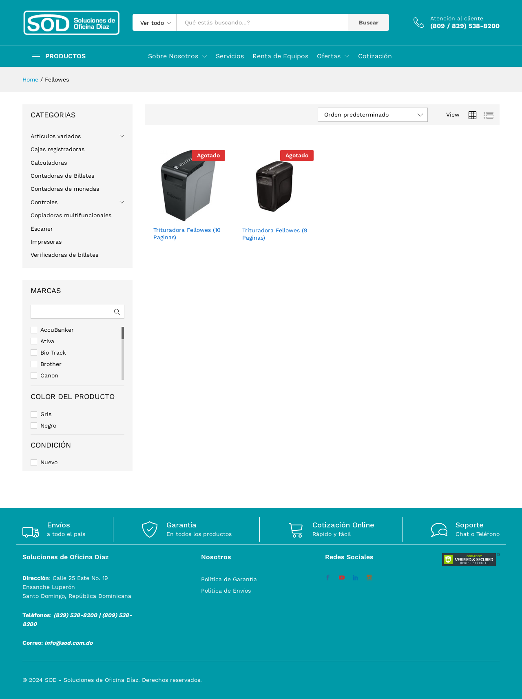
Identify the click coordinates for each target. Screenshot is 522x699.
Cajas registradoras (57, 149)
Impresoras (46, 241)
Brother (51, 364)
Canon (49, 375)
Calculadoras (49, 162)
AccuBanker (57, 329)
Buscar (368, 22)
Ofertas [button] (329, 56)
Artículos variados (56, 136)
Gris (45, 414)
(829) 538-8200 (75, 615)
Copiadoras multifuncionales (71, 215)
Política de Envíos (226, 590)
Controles (44, 202)
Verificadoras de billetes (64, 254)
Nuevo (49, 462)
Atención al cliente (456, 18)
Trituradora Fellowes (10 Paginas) (187, 233)
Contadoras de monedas (65, 188)
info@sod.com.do (68, 642)
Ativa (47, 341)
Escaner (42, 228)
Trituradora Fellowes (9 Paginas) (274, 234)
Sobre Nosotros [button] (173, 56)
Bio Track (53, 352)
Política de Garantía (229, 579)
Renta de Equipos (280, 56)
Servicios (230, 56)
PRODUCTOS (65, 56)
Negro (48, 425)
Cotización (375, 56)
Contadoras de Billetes (62, 175)
